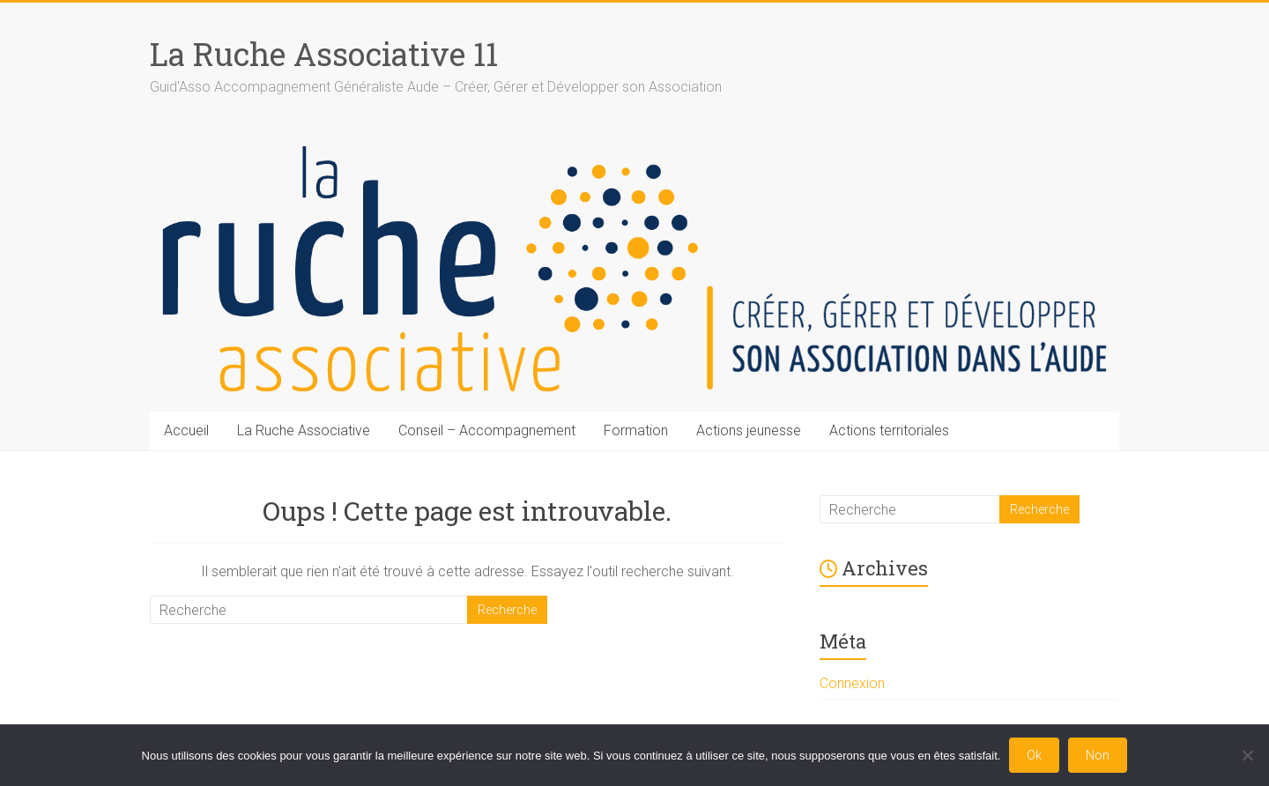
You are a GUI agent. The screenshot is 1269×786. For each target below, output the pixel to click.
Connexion (852, 683)
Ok (1034, 755)
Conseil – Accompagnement (486, 430)
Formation (636, 430)
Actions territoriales (889, 430)
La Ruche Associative (303, 430)
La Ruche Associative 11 (324, 54)
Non (1097, 755)
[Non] (1247, 755)
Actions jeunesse (748, 430)
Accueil (186, 430)
